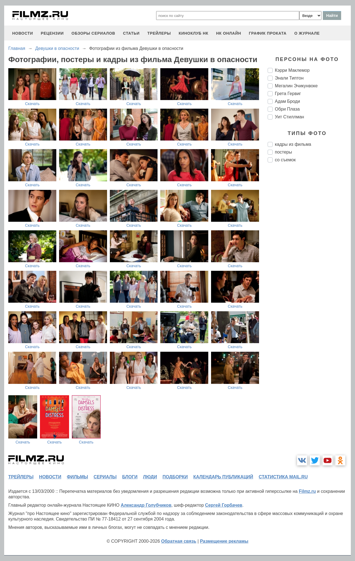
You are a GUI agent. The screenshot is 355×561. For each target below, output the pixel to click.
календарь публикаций (223, 477)
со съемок (285, 159)
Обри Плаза (287, 109)
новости (22, 33)
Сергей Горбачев (223, 505)
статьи (131, 33)
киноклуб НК (193, 33)
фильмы (77, 477)
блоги (129, 477)
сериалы (104, 477)
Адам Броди (287, 101)
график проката (267, 33)
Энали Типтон (289, 78)
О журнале (307, 33)
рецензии (52, 33)
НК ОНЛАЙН (228, 33)
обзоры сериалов (93, 33)
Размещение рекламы (224, 541)
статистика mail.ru (283, 477)
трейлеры (159, 33)
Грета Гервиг (288, 93)
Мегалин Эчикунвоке (296, 85)
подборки (175, 477)
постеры (283, 152)
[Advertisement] (309, 259)
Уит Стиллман (289, 116)
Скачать (32, 103)
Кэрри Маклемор (292, 70)
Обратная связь (178, 541)
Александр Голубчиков (146, 505)
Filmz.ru (307, 491)
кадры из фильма (293, 144)
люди (150, 477)
